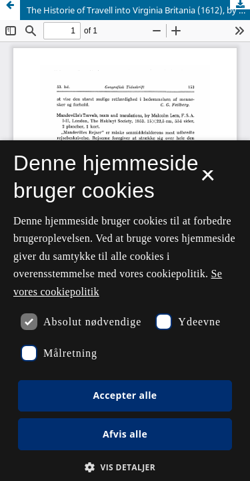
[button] (125, 467)
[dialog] (125, 310)
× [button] (207, 179)
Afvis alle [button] (125, 434)
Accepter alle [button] (125, 395)
